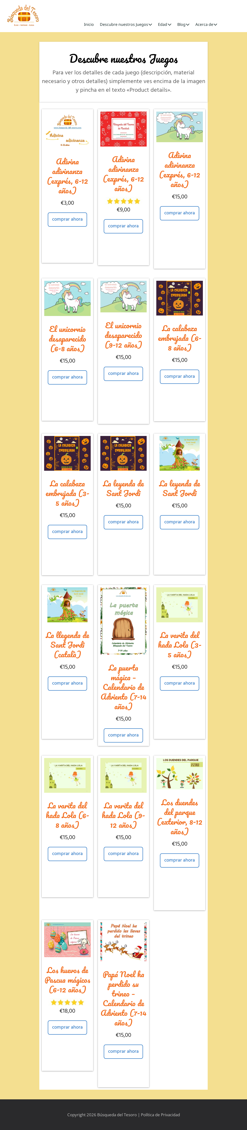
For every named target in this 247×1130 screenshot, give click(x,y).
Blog (183, 24)
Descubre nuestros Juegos (126, 24)
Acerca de (206, 24)
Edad (164, 24)
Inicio (89, 24)
